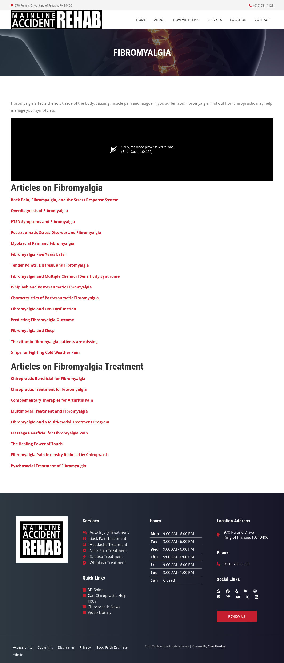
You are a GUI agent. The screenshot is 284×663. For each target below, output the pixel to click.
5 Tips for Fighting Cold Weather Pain (45, 352)
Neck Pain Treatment (108, 550)
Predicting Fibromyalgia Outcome (42, 319)
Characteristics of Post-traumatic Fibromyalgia (55, 297)
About (159, 19)
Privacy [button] (85, 647)
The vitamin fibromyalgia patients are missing (54, 341)
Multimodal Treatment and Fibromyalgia (49, 411)
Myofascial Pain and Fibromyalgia (42, 243)
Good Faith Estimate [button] (112, 647)
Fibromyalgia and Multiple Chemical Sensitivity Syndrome (65, 276)
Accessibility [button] (22, 647)
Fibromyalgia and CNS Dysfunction (43, 309)
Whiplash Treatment (108, 562)
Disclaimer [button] (66, 647)
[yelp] (236, 591)
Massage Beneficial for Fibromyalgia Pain (49, 433)
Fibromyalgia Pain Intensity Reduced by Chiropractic (60, 454)
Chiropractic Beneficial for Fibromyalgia (48, 378)
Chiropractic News (104, 606)
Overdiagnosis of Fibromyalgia (39, 210)
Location (238, 19)
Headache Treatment (108, 544)
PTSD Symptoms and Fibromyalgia (43, 221)
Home (141, 19)
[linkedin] (256, 597)
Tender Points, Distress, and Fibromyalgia (50, 265)
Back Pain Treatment (108, 538)
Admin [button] (18, 654)
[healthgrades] (246, 591)
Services (215, 19)
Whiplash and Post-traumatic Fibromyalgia (51, 287)
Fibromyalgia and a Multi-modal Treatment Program (60, 422)
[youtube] (238, 597)
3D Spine (96, 589)
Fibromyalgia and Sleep (33, 330)
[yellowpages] (228, 597)
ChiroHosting (216, 646)
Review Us (236, 616)
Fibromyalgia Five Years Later (38, 254)
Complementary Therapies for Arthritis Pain (52, 400)
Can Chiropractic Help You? (107, 598)
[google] (218, 591)
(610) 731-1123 (261, 6)
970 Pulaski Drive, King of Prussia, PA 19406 (41, 6)
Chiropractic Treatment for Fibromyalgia (49, 389)
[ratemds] (218, 597)
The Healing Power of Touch (37, 443)
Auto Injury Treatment (109, 532)
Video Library (99, 612)
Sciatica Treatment (106, 556)
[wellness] (255, 591)
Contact (262, 19)
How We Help (184, 19)
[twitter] (247, 597)
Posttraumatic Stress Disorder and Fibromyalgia (56, 232)
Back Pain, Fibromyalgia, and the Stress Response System (65, 199)
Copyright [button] (45, 647)
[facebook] (228, 591)
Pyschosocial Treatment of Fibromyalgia (48, 465)
